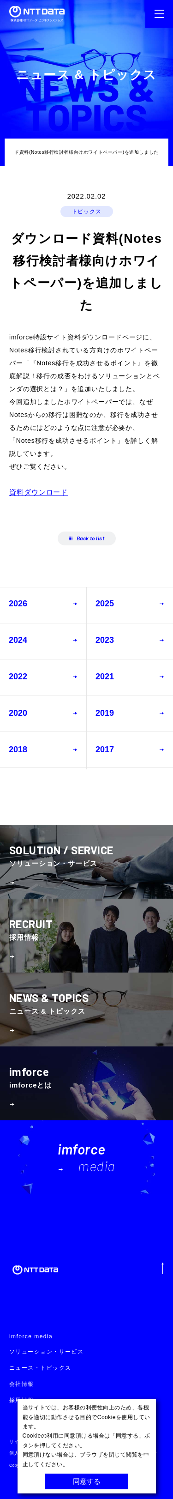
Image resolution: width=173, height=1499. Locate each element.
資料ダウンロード (38, 492)
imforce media (31, 1336)
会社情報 (21, 1384)
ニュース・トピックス (40, 1368)
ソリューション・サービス (46, 1351)
